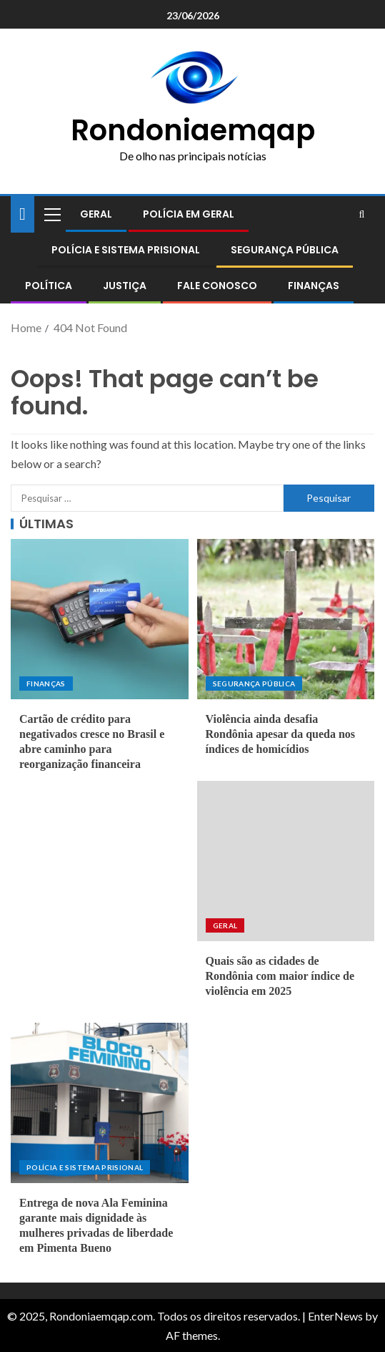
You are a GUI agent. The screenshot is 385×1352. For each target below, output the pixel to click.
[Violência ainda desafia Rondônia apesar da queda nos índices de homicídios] (286, 619)
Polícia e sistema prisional (125, 250)
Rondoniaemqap (193, 130)
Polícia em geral (188, 214)
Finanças (313, 285)
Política (48, 285)
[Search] (362, 214)
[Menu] (51, 214)
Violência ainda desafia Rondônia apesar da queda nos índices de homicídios (281, 734)
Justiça (124, 285)
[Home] (22, 213)
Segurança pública (285, 250)
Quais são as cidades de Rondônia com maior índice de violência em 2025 (280, 976)
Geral (96, 214)
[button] (51, 214)
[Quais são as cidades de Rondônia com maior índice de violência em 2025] (286, 861)
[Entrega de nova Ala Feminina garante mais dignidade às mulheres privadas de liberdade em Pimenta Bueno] (100, 1103)
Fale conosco (217, 285)
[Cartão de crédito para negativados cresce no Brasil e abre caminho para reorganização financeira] (100, 619)
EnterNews (335, 1316)
